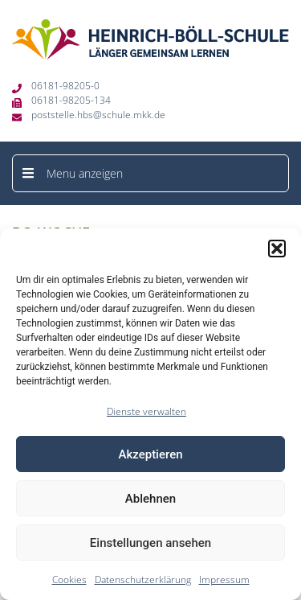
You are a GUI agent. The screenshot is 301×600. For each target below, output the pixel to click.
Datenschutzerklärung (143, 579)
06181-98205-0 (65, 85)
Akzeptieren (150, 454)
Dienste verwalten (146, 411)
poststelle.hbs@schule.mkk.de (98, 114)
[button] (277, 248)
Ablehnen (150, 498)
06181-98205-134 (71, 100)
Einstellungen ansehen (150, 543)
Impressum (224, 579)
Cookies (69, 579)
